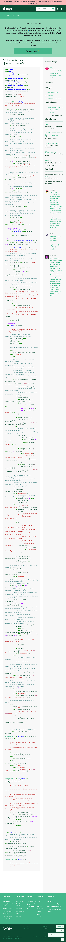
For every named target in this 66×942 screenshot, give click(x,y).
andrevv (47, 932)
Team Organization (8, 908)
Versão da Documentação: (56, 935)
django (52, 112)
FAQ (46, 124)
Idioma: (60, 930)
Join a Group (19, 901)
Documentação (11, 15)
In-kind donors (28, 928)
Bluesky (39, 911)
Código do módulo (53, 110)
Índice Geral (50, 95)
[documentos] (9, 102)
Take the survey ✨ (33, 51)
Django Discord (31, 904)
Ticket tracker (49, 160)
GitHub (38, 901)
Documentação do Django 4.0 (55, 107)
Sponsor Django (51, 901)
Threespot (47, 928)
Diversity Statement (8, 918)
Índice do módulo (54, 133)
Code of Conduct (7, 916)
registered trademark (46, 937)
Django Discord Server (52, 143)
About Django (6, 901)
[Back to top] (62, 939)
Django (7, 8)
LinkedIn (39, 914)
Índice (47, 133)
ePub (46, 176)
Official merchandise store (54, 906)
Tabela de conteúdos (52, 92)
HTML (57, 174)
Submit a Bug (19, 908)
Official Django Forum (51, 152)
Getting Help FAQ (31, 901)
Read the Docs (56, 178)
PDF (61, 174)
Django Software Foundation (15, 937)
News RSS (39, 917)
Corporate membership (53, 904)
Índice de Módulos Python (54, 98)
